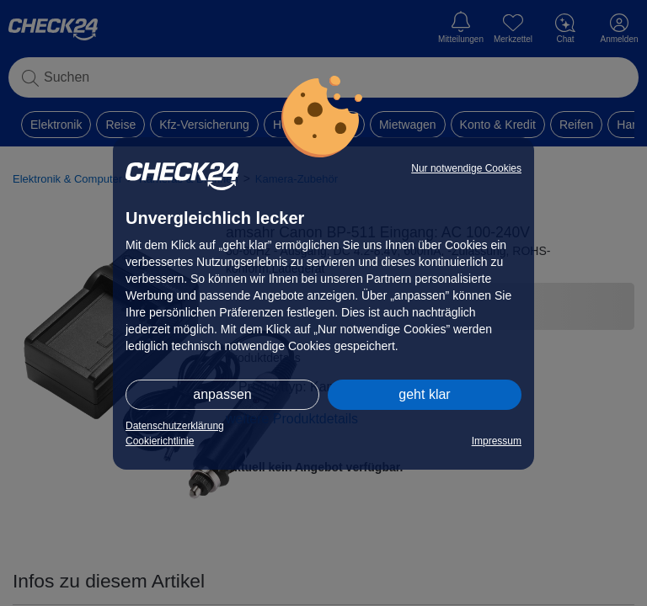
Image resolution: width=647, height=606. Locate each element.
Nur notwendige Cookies (466, 168)
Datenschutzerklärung (175, 426)
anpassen (222, 394)
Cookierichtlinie (160, 441)
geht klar (424, 394)
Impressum (496, 441)
